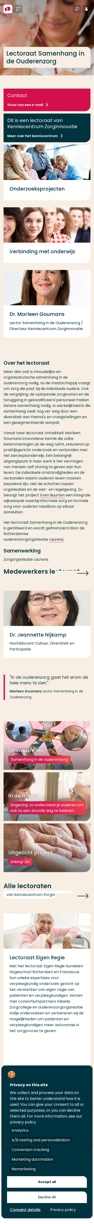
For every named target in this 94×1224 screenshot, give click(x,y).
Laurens (56, 544)
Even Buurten (52, 500)
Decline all (47, 1197)
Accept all (47, 1181)
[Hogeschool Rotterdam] (8, 9)
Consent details (25, 1209)
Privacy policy (63, 1209)
